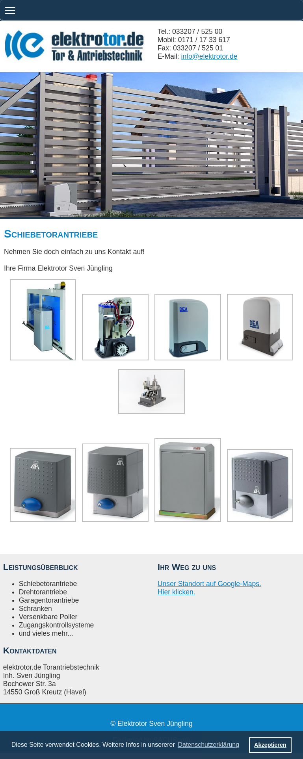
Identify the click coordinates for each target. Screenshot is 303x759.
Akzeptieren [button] (270, 745)
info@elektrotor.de (209, 56)
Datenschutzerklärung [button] (208, 744)
